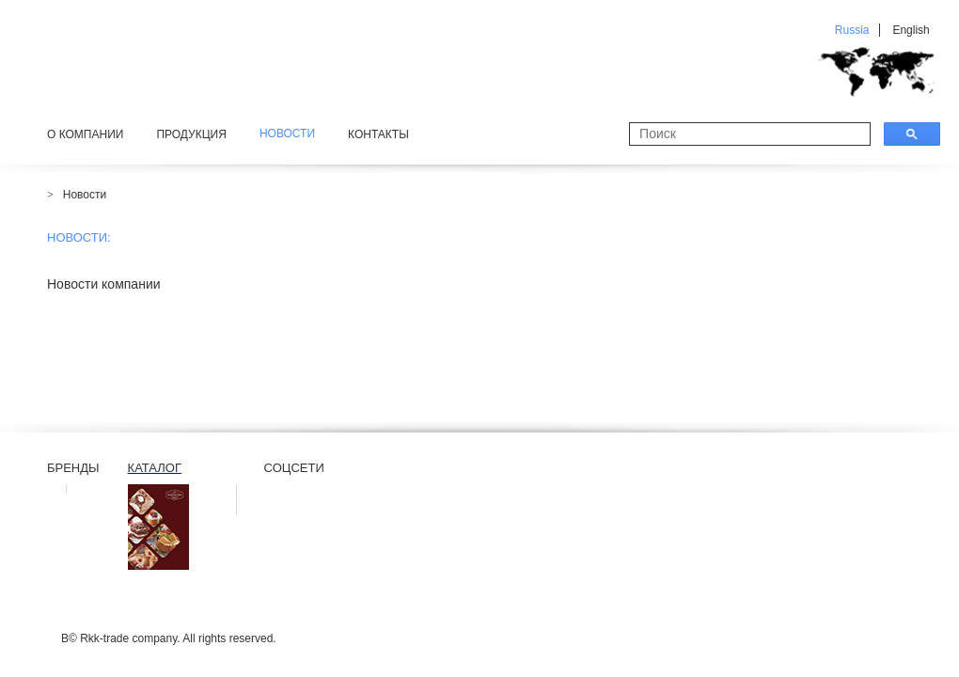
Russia (852, 30)
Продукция (191, 134)
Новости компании (104, 283)
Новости (84, 194)
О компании (85, 134)
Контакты (378, 134)
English (910, 30)
